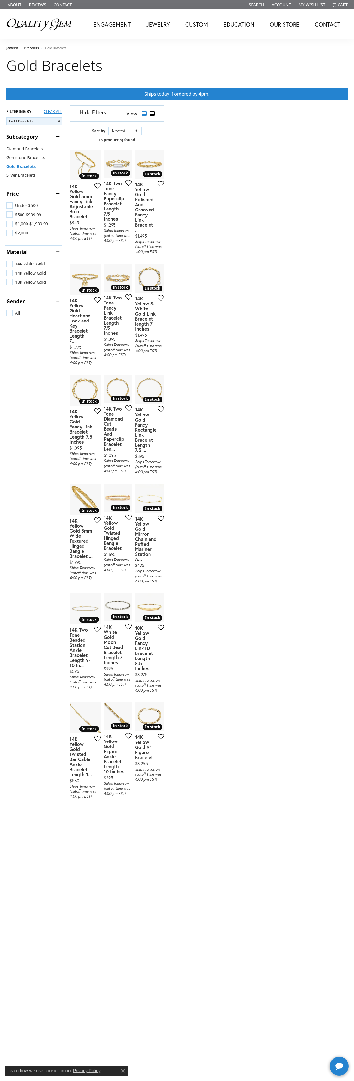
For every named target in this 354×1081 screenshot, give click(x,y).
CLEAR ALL (53, 112)
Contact (327, 24)
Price (12, 193)
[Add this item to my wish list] (155, 245)
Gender (15, 301)
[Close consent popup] (123, 1071)
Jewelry (158, 24)
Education (238, 24)
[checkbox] (22, 205)
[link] (13, 4)
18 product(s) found (208, 140)
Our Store (284, 24)
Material (16, 252)
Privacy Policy (86, 1070)
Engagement (112, 24)
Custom (196, 24)
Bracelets (31, 48)
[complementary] (308, 1046)
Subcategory (22, 136)
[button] (255, 4)
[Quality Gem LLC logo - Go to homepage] (41, 24)
